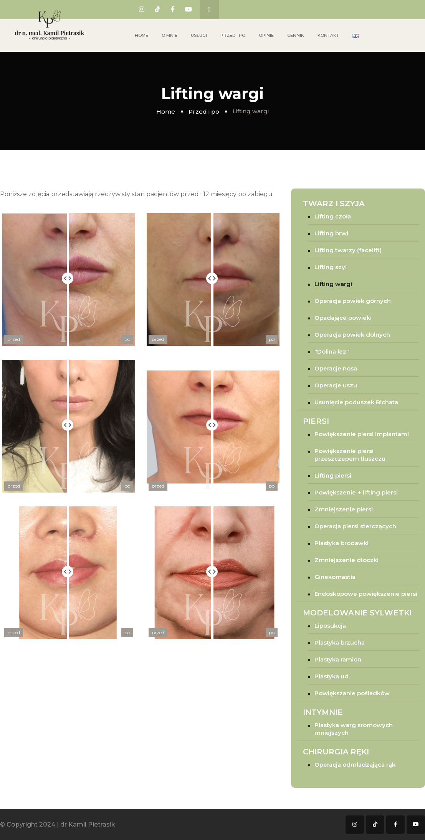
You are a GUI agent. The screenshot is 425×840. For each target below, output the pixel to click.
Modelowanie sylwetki (357, 612)
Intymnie (323, 712)
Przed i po (232, 35)
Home (141, 35)
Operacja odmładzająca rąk (354, 764)
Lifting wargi (333, 284)
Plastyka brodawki (341, 543)
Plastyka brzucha (339, 642)
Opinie (266, 35)
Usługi (199, 35)
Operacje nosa (335, 368)
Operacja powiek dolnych (352, 334)
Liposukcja (330, 625)
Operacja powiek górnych (352, 300)
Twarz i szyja (334, 203)
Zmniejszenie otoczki (346, 560)
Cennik (295, 35)
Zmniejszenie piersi (343, 509)
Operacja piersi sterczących (355, 526)
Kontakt (328, 35)
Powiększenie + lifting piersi (356, 492)
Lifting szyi (330, 267)
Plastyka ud (331, 676)
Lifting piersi (332, 475)
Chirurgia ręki (336, 751)
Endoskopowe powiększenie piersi (365, 593)
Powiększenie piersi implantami (361, 434)
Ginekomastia (335, 576)
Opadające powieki (343, 317)
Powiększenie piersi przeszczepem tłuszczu (349, 454)
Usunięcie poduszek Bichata (356, 402)
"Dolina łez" (331, 351)
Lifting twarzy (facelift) (348, 250)
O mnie (169, 35)
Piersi (316, 421)
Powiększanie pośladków (352, 693)
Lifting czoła (332, 216)
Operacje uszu (335, 385)
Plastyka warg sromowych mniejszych (353, 728)
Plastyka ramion (337, 659)
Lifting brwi (331, 233)
